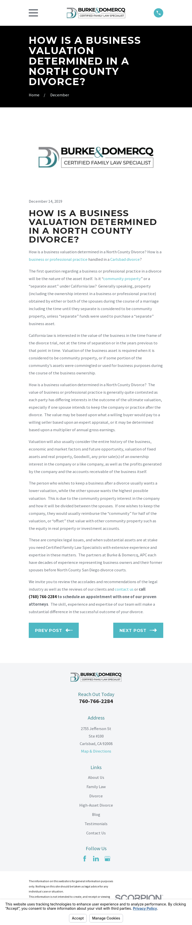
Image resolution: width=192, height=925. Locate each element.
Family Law (96, 786)
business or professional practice (58, 259)
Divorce (96, 796)
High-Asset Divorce (96, 805)
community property (122, 278)
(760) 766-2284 (43, 596)
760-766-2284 (96, 701)
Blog (96, 814)
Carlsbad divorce (125, 259)
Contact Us (96, 833)
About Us (96, 777)
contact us (124, 589)
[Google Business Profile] (107, 858)
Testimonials (96, 823)
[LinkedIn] (96, 858)
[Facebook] (85, 858)
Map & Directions (96, 751)
